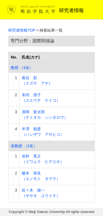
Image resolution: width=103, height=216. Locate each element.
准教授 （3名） (24, 146)
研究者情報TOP (21, 30)
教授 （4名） (22, 67)
